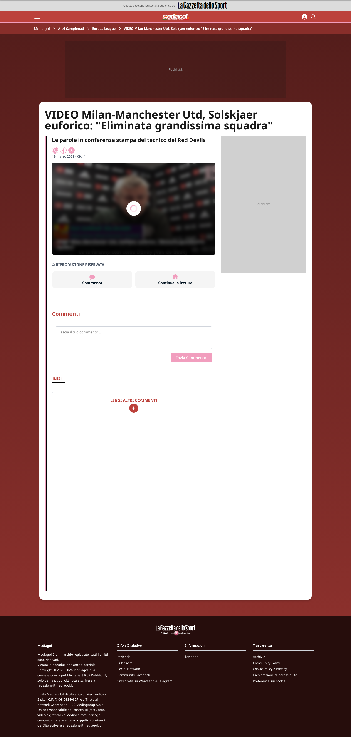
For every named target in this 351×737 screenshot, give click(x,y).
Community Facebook (133, 675)
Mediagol (42, 28)
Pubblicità (125, 663)
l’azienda (124, 657)
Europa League (104, 28)
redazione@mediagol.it (55, 685)
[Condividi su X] (71, 150)
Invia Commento (191, 357)
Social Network (128, 669)
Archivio (259, 657)
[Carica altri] (133, 408)
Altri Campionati (71, 28)
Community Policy (266, 663)
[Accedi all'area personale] (304, 17)
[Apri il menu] (37, 17)
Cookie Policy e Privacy (270, 669)
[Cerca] (314, 17)
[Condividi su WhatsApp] (55, 150)
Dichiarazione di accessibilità (275, 675)
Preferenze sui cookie (269, 681)
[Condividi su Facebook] (63, 150)
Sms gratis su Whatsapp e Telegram (144, 681)
